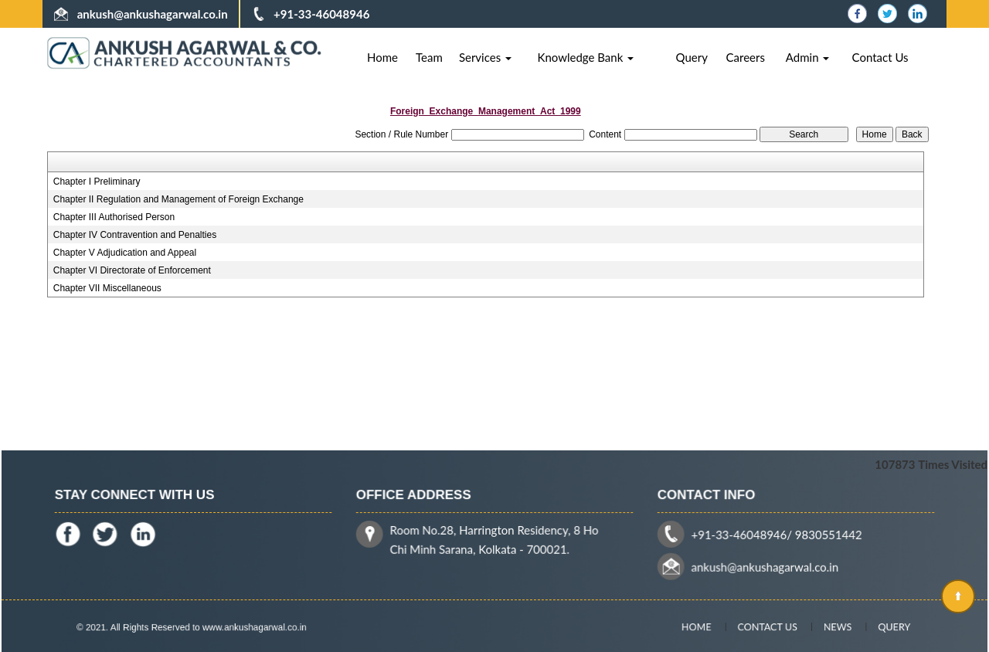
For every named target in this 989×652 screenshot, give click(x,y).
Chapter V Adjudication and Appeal (124, 252)
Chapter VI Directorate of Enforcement (132, 270)
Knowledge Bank (585, 57)
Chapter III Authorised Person (114, 217)
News (827, 626)
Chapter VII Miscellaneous (107, 288)
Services (485, 57)
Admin (808, 57)
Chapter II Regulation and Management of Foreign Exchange (178, 199)
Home (382, 57)
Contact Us (880, 57)
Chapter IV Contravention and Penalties (134, 234)
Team (429, 57)
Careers (745, 57)
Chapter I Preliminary (97, 181)
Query (692, 57)
